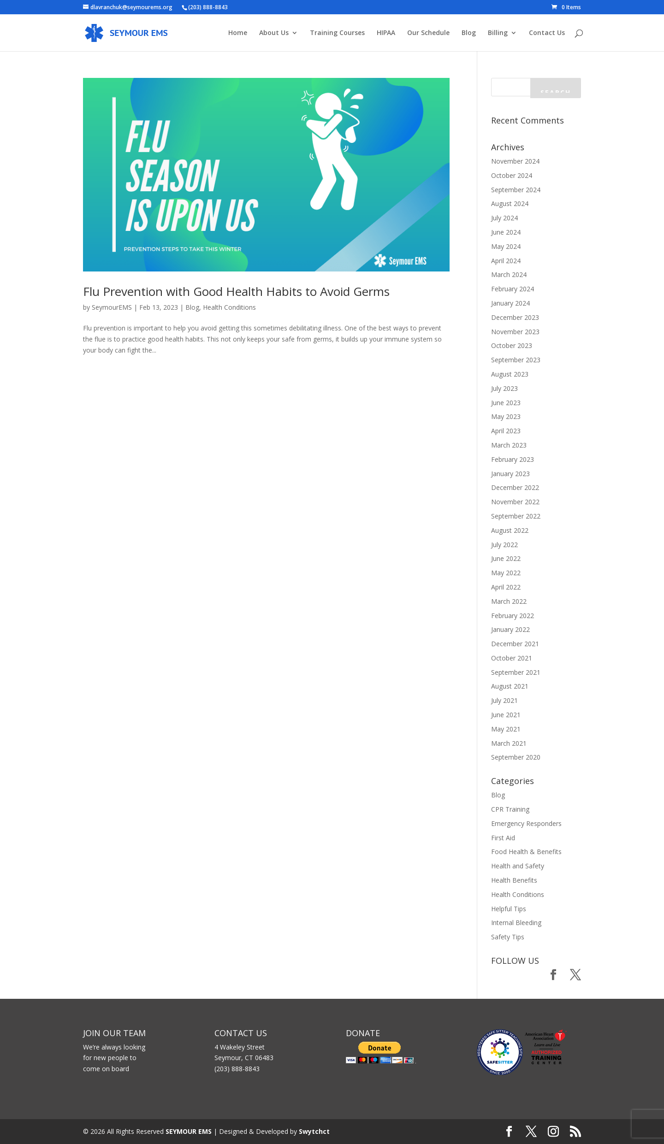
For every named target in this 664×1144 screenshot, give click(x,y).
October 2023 (511, 345)
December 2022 (515, 487)
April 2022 (506, 587)
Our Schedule (428, 33)
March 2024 (509, 274)
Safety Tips (507, 936)
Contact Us (547, 33)
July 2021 (504, 700)
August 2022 (509, 530)
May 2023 (506, 416)
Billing (498, 33)
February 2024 (512, 288)
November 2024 (515, 161)
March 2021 (509, 743)
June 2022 (506, 558)
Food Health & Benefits (526, 851)
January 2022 (510, 629)
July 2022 (504, 544)
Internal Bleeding (516, 922)
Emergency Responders (526, 823)
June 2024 (506, 232)
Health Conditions (229, 307)
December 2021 (515, 643)
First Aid (503, 837)
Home (237, 33)
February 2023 (512, 459)
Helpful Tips (508, 908)
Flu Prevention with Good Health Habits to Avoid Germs (236, 291)
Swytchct (314, 1131)
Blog (469, 33)
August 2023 (509, 374)
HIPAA (386, 33)
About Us (274, 33)
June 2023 (506, 402)
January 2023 (510, 473)
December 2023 (515, 317)
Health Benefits (514, 880)
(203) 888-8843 (208, 7)
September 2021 (515, 672)
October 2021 (511, 658)
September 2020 (515, 757)
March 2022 (509, 601)
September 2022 (515, 516)
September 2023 (515, 359)
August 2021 (509, 686)
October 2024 (511, 175)
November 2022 (515, 501)
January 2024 (510, 303)
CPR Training (510, 809)
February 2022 (512, 615)
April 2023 (506, 430)
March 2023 (509, 445)
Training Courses (337, 33)
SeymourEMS (112, 307)
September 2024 (515, 189)
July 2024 (504, 217)
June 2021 (506, 714)
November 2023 (515, 331)
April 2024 (506, 260)
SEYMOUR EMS (189, 1131)
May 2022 (506, 572)
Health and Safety (517, 865)
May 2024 (506, 246)
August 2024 (509, 203)
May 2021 (506, 729)
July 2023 (504, 388)
